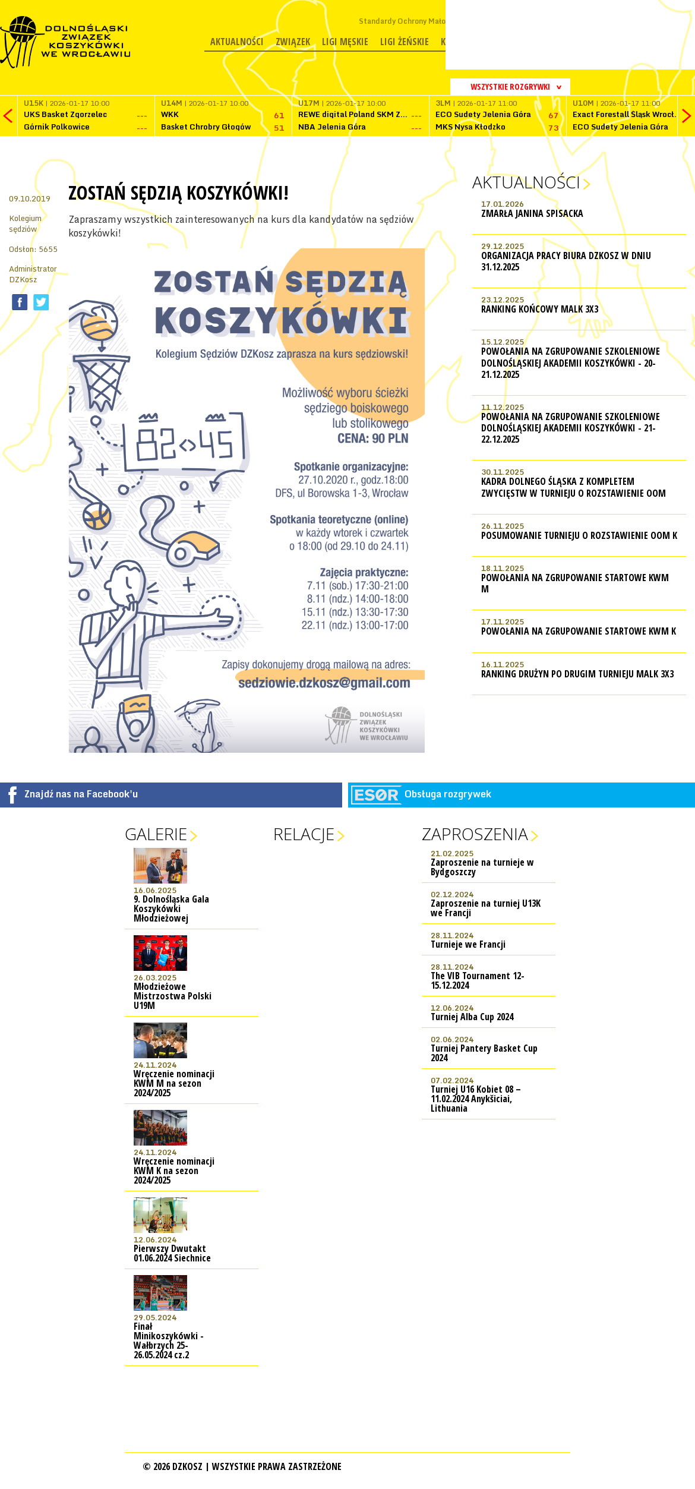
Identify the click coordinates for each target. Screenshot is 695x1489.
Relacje (303, 833)
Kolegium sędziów (25, 223)
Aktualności (237, 41)
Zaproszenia (475, 833)
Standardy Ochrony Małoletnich (414, 21)
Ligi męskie (345, 41)
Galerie (156, 833)
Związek (293, 41)
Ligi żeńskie (404, 41)
